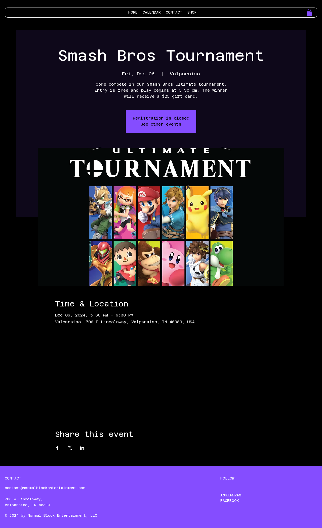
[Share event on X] (69, 448)
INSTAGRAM (230, 495)
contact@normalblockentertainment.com (45, 488)
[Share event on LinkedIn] (82, 448)
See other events (161, 124)
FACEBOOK (229, 501)
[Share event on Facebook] (57, 448)
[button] (309, 12)
